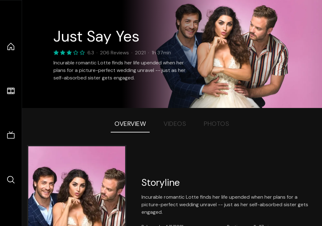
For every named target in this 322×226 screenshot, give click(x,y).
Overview (130, 124)
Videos (175, 124)
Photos (216, 124)
